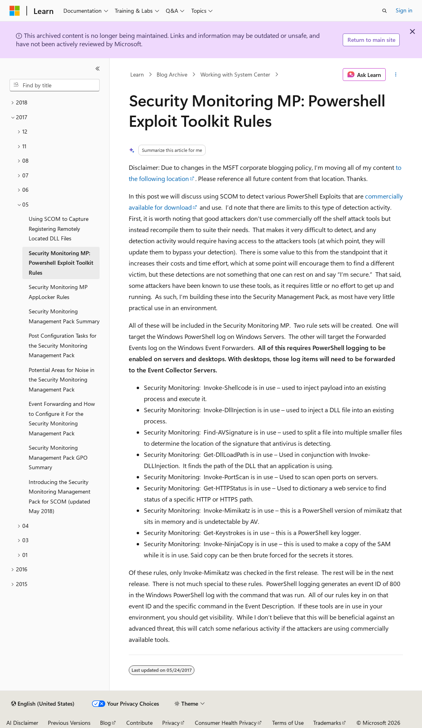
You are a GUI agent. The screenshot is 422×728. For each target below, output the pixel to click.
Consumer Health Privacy (226, 722)
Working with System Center (235, 74)
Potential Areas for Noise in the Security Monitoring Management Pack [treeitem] (61, 379)
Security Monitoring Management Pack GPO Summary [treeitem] (58, 457)
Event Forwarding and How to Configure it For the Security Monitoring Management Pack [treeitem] (62, 418)
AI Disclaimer (22, 722)
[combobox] (55, 85)
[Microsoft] (15, 11)
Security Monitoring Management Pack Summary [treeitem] (64, 316)
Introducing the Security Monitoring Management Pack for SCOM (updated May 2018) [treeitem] (59, 496)
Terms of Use (288, 722)
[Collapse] (97, 68)
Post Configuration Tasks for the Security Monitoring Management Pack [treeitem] (62, 345)
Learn (137, 74)
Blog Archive (172, 74)
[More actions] (396, 74)
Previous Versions (69, 722)
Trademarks (327, 722)
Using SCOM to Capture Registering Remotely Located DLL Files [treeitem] (58, 228)
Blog (105, 722)
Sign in (404, 10)
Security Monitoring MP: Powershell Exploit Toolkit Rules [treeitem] (61, 262)
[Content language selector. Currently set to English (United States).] (42, 703)
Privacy (171, 722)
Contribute (139, 722)
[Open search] (385, 11)
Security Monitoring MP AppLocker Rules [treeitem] (58, 292)
